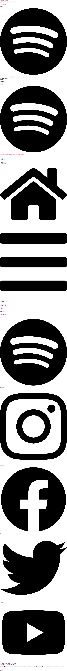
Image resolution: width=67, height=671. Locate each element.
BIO (1, 308)
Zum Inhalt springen (4, 0)
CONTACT (4, 314)
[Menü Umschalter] (1, 156)
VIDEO (2, 311)
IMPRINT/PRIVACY (8, 664)
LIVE (2, 302)
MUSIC (3, 305)
